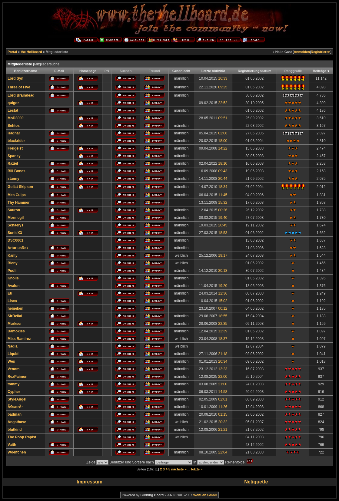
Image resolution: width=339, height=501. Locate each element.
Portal (12, 52)
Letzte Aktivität (213, 71)
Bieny (13, 263)
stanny (13, 178)
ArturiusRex (18, 248)
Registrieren (320, 52)
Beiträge (319, 71)
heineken (15, 308)
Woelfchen (17, 452)
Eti (10, 293)
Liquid (13, 354)
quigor (13, 103)
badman (15, 414)
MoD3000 (16, 118)
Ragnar (14, 133)
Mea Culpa (17, 195)
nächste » (179, 469)
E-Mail (59, 71)
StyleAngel (17, 399)
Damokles (16, 331)
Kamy (13, 255)
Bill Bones (16, 171)
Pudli (12, 271)
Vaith (12, 445)
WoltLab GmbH (205, 495)
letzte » (196, 469)
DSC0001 (15, 240)
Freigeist (15, 148)
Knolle (13, 278)
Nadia (13, 346)
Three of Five (19, 87)
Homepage (87, 71)
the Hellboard (31, 52)
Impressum (89, 481)
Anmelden (302, 52)
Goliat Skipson (20, 187)
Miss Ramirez (19, 339)
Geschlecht (181, 71)
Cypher (14, 392)
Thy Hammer (19, 202)
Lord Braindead (21, 95)
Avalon (14, 286)
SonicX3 (15, 233)
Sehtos (14, 126)
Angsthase (17, 422)
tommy (13, 384)
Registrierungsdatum (254, 71)
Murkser (15, 323)
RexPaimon (17, 376)
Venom (13, 369)
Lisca (12, 301)
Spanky (14, 156)
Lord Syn (15, 78)
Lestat (13, 110)
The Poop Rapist (22, 437)
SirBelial (15, 316)
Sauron (14, 210)
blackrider (16, 141)
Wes (11, 361)
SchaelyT (16, 225)
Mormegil (16, 218)
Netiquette (256, 481)
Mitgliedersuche (46, 64)
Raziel (13, 163)
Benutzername (25, 71)
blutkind (15, 429)
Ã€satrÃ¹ (15, 407)
